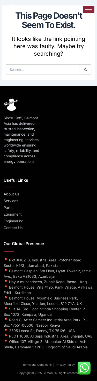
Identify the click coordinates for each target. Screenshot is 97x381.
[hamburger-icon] (88, 9)
